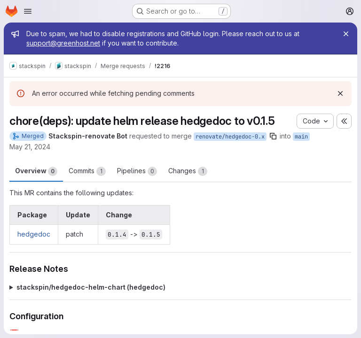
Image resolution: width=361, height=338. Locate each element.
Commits (87, 171)
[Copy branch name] (273, 136)
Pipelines (137, 171)
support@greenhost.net (63, 43)
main (301, 136)
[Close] (346, 33)
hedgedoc (33, 234)
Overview (36, 171)
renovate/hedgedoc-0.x (230, 136)
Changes (187, 171)
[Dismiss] (340, 93)
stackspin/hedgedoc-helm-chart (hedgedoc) (90, 287)
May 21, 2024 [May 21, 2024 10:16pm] (29, 147)
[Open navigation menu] (27, 11)
